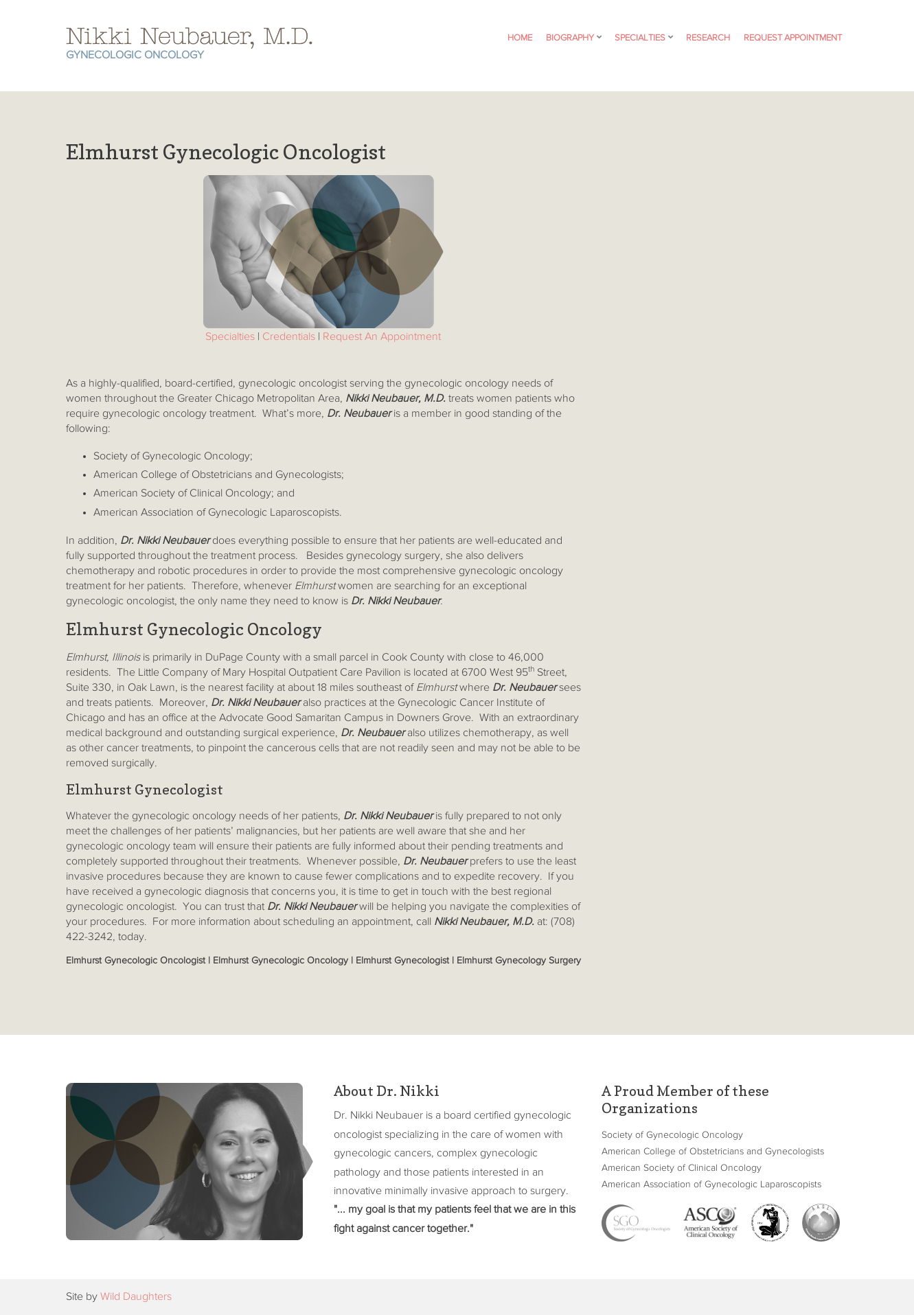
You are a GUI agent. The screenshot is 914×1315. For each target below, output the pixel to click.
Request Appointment (793, 38)
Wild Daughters (136, 1297)
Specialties (640, 38)
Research (708, 38)
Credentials (288, 337)
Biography (570, 38)
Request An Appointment (382, 337)
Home (519, 38)
